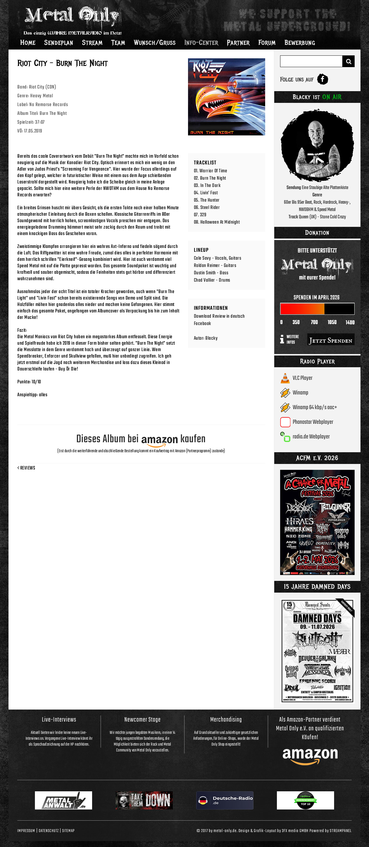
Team (118, 42)
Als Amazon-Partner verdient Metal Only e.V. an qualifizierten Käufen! (310, 728)
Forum (267, 42)
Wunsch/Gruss (155, 42)
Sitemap (68, 830)
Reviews (26, 468)
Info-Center (201, 42)
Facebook (202, 324)
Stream (92, 42)
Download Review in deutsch (219, 316)
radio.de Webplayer (311, 436)
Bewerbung (300, 42)
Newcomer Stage (142, 719)
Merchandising (226, 719)
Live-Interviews (59, 719)
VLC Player (302, 378)
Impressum (26, 830)
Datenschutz (49, 830)
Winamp (300, 392)
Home (27, 42)
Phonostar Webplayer (313, 422)
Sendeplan (58, 42)
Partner (238, 42)
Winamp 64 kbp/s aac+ (315, 407)
